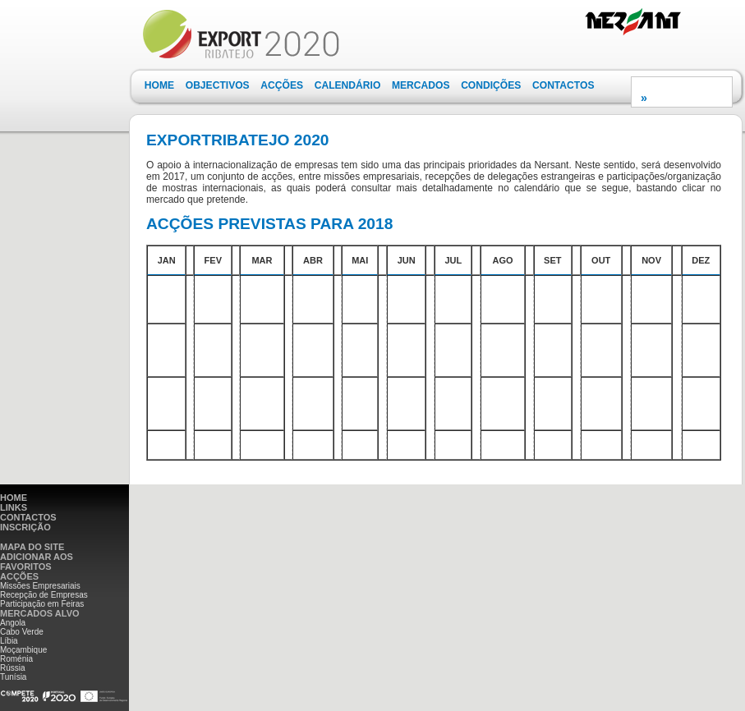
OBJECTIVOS (218, 85)
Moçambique (23, 649)
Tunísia (13, 676)
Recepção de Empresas (44, 594)
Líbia (9, 640)
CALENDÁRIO (348, 85)
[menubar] (369, 86)
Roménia (16, 658)
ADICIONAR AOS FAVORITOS (36, 561)
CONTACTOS (563, 85)
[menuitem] (159, 86)
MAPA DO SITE (32, 547)
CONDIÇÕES (491, 85)
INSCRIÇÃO (25, 527)
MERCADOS (421, 85)
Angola (12, 622)
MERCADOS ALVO (40, 613)
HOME (159, 85)
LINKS (13, 507)
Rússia (12, 667)
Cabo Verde (22, 631)
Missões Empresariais (40, 585)
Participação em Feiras (42, 603)
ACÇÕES (281, 85)
